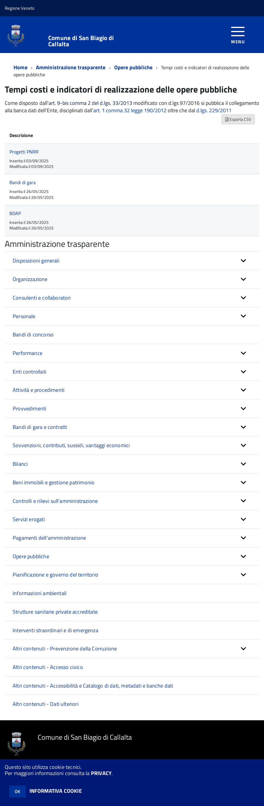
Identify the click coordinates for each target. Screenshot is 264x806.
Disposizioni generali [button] (36, 261)
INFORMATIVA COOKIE (55, 791)
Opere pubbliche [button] (31, 556)
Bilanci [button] (20, 464)
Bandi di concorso (33, 334)
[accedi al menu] (238, 34)
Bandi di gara (22, 182)
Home (20, 67)
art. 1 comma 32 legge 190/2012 (130, 110)
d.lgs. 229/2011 (214, 110)
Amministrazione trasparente (71, 67)
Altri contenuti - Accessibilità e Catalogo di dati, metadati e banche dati (93, 686)
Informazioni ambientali (40, 593)
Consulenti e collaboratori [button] (42, 298)
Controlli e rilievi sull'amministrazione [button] (55, 501)
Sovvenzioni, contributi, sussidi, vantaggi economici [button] (71, 445)
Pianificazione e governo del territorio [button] (55, 575)
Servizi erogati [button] (29, 519)
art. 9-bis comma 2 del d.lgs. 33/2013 (90, 103)
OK (17, 791)
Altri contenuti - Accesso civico (48, 667)
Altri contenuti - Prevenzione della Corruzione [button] (65, 649)
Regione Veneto (19, 8)
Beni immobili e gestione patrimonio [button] (53, 482)
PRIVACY (101, 773)
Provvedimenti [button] (29, 408)
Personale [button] (24, 316)
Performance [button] (27, 353)
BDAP (15, 213)
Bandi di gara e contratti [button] (40, 427)
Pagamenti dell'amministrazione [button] (49, 538)
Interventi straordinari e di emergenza (55, 630)
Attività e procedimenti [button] (38, 390)
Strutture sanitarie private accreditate (55, 612)
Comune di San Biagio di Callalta (81, 41)
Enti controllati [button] (29, 372)
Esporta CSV (238, 119)
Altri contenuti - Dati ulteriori (46, 704)
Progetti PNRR (24, 151)
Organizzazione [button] (30, 279)
